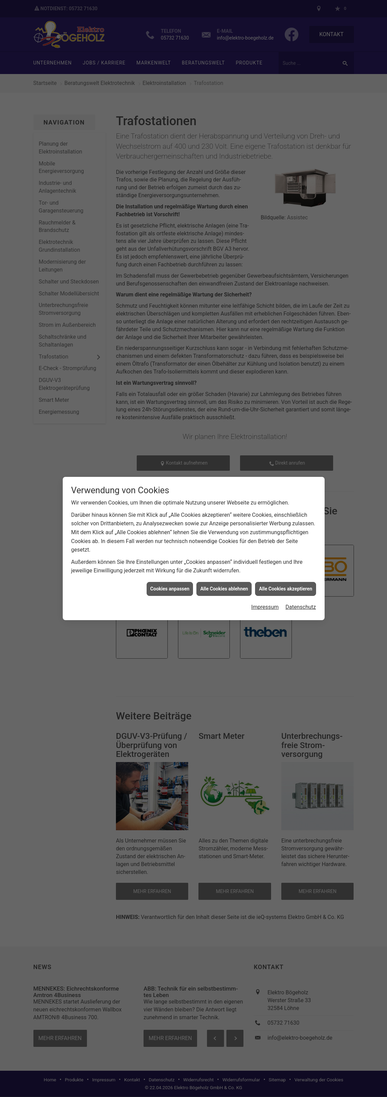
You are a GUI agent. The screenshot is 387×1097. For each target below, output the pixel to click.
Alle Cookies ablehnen (224, 588)
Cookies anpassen (170, 588)
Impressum (265, 607)
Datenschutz (300, 607)
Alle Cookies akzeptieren (285, 588)
